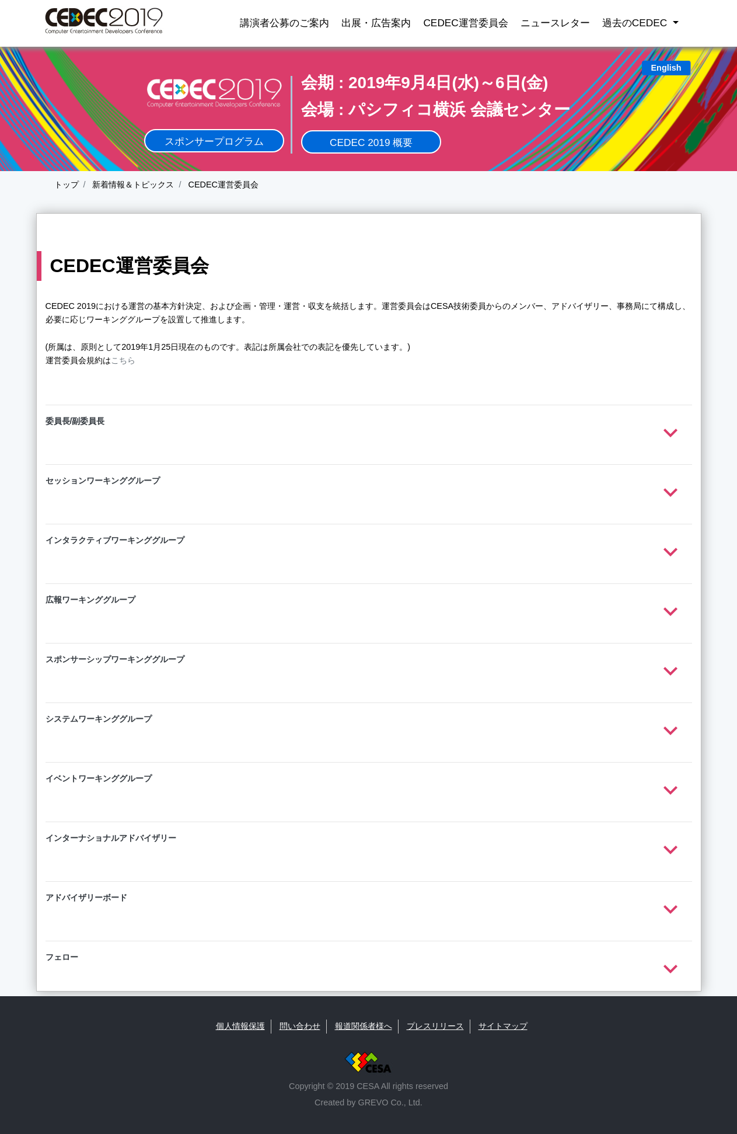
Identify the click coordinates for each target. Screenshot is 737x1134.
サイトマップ (503, 1026)
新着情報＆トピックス (132, 184)
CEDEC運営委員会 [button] (465, 23)
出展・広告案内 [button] (376, 23)
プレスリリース (435, 1026)
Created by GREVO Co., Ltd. (368, 1102)
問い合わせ (300, 1026)
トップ (66, 184)
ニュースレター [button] (555, 23)
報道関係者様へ (363, 1026)
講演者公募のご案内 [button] (284, 23)
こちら (123, 360)
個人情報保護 (240, 1026)
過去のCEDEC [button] (636, 23)
